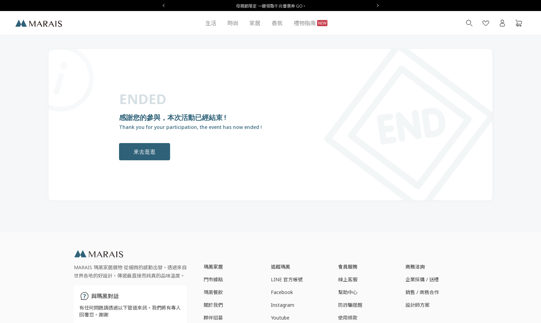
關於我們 (213, 305)
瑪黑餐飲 (213, 292)
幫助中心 (347, 292)
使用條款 (347, 317)
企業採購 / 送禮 (422, 279)
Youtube (280, 317)
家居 (254, 23)
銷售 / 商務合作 (422, 292)
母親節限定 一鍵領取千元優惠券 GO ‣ (270, 6)
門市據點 (213, 279)
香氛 (277, 23)
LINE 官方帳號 (287, 279)
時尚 (232, 23)
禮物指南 (310, 23)
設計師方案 (417, 305)
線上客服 (347, 279)
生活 (210, 23)
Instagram (282, 305)
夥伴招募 (213, 317)
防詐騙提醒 (350, 305)
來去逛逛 (145, 151)
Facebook (282, 292)
